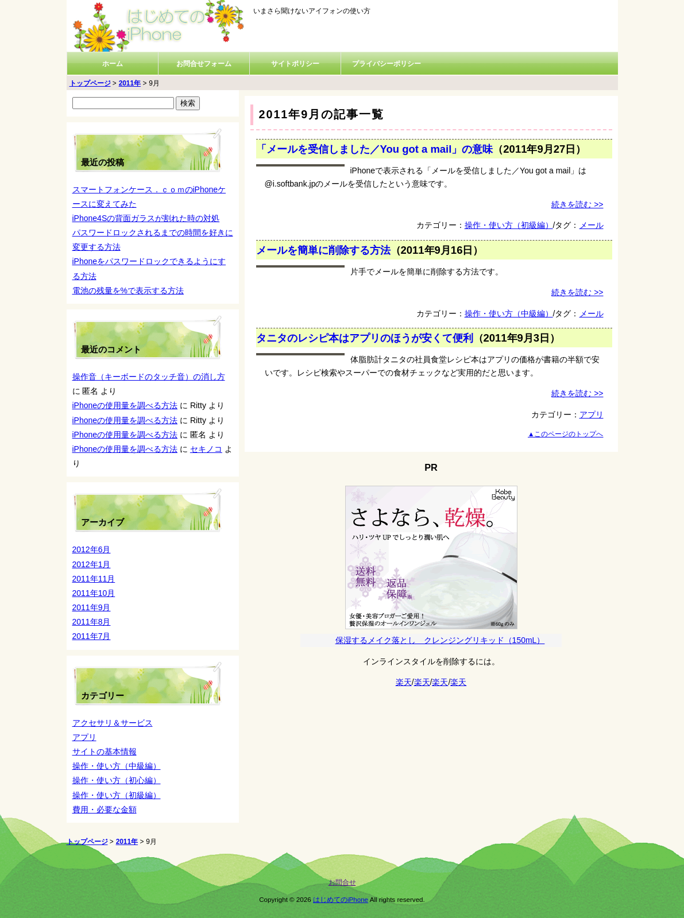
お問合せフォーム (203, 64)
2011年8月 (91, 621)
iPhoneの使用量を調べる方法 (125, 405)
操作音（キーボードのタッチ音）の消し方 (148, 376)
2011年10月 (93, 593)
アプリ (591, 414)
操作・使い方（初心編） (116, 780)
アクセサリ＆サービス (112, 722)
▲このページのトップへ (566, 433)
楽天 (404, 682)
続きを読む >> (577, 204)
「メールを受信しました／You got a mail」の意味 (374, 149)
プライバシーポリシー (386, 64)
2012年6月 (91, 549)
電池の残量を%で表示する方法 (128, 290)
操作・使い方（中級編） (509, 313)
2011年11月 (93, 578)
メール (591, 225)
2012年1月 (91, 564)
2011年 (130, 83)
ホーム (112, 64)
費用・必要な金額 (104, 809)
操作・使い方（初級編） (509, 225)
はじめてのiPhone (340, 899)
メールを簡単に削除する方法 (323, 250)
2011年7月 (91, 636)
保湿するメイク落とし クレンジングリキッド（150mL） (440, 640)
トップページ (90, 83)
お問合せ (342, 882)
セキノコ (206, 449)
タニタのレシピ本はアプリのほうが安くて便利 (364, 338)
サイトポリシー (295, 64)
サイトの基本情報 (104, 751)
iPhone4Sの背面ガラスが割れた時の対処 (146, 218)
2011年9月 (91, 607)
